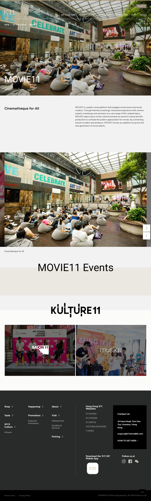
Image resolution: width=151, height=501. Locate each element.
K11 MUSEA (91, 414)
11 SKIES (90, 431)
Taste (7, 415)
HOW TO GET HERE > (128, 440)
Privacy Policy (24, 495)
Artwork (8, 432)
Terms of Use (9, 495)
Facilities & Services (57, 426)
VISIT (133, 15)
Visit (54, 415)
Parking (112, 6)
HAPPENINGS (104, 15)
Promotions (34, 415)
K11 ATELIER (91, 418)
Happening (34, 406)
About (55, 406)
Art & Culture (8, 425)
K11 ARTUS (91, 422)
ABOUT (143, 15)
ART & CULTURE (68, 15)
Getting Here (58, 421)
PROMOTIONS (121, 15)
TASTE (91, 15)
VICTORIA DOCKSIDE (96, 426)
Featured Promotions (33, 422)
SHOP (82, 15)
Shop (7, 406)
